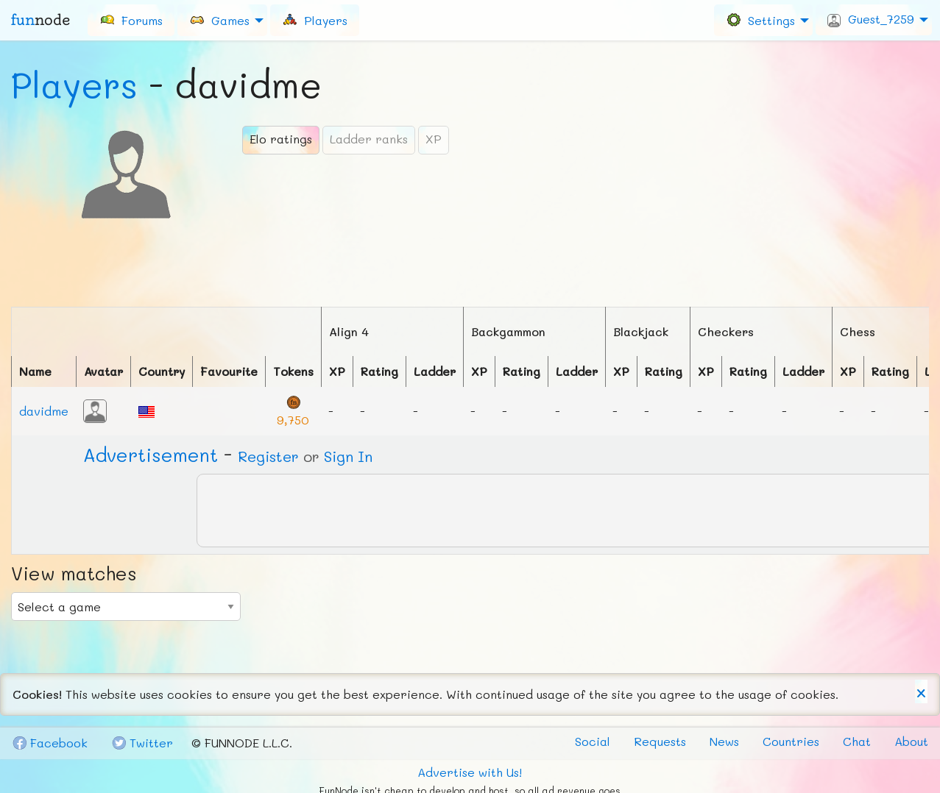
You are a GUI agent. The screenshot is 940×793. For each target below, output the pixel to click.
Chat (857, 741)
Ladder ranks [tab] (369, 138)
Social (592, 741)
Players (74, 84)
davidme (43, 411)
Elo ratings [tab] (281, 138)
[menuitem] (131, 19)
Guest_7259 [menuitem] (870, 19)
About (911, 741)
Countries (791, 741)
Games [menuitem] (219, 19)
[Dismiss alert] (921, 691)
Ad (150, 454)
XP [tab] (433, 138)
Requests (660, 741)
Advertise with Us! (469, 772)
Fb (50, 742)
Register (268, 456)
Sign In (348, 456)
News (724, 741)
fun (40, 20)
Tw (142, 742)
